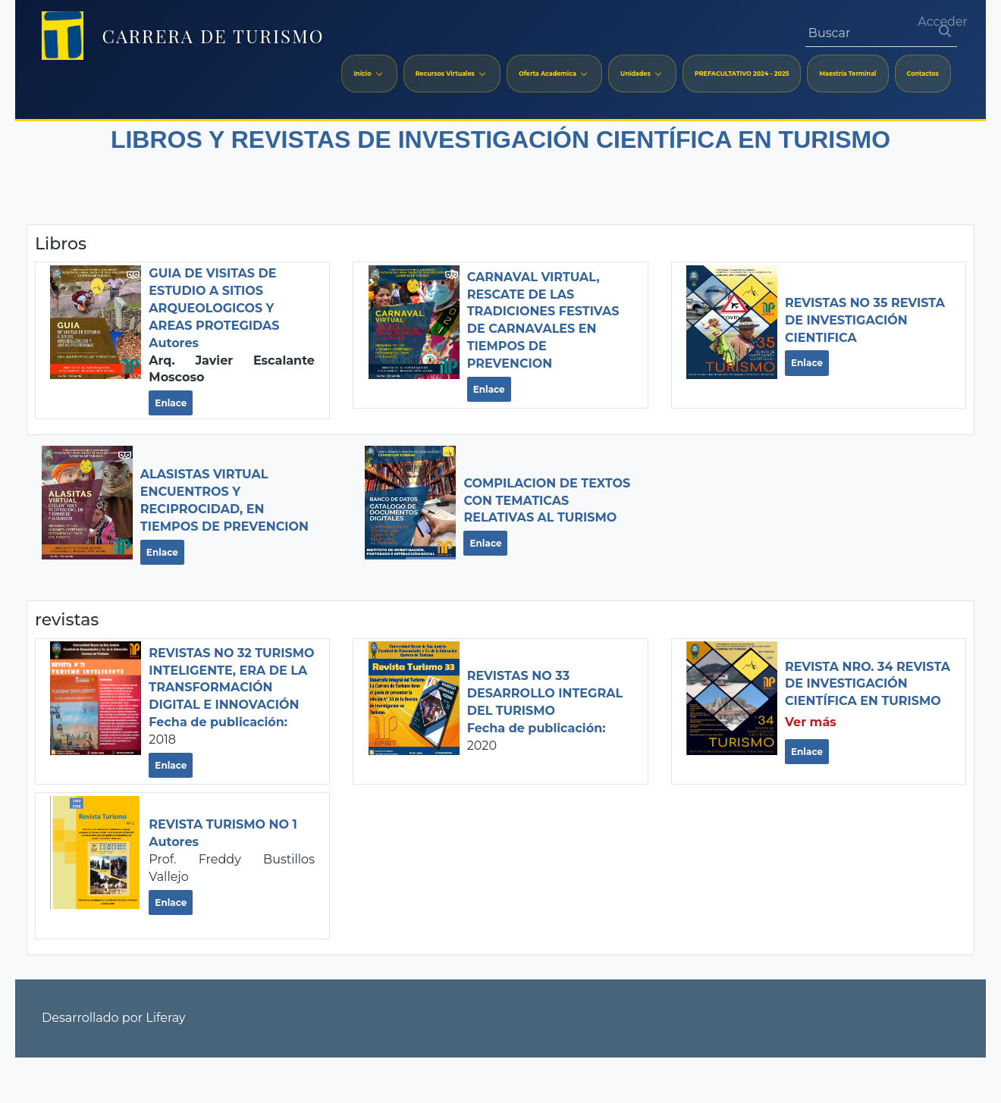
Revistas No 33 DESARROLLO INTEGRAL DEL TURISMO (545, 693)
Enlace (171, 403)
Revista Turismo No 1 (223, 824)
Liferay (165, 1018)
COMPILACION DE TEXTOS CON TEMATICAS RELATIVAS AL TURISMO (546, 500)
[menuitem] (369, 73)
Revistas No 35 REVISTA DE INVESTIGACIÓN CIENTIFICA (865, 320)
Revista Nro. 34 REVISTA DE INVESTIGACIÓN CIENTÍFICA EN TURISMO (867, 684)
